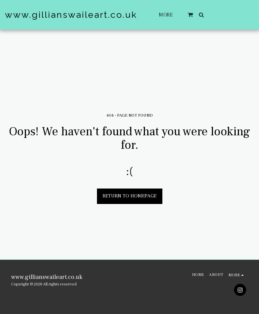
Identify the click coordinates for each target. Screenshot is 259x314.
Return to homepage (129, 196)
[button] (190, 15)
